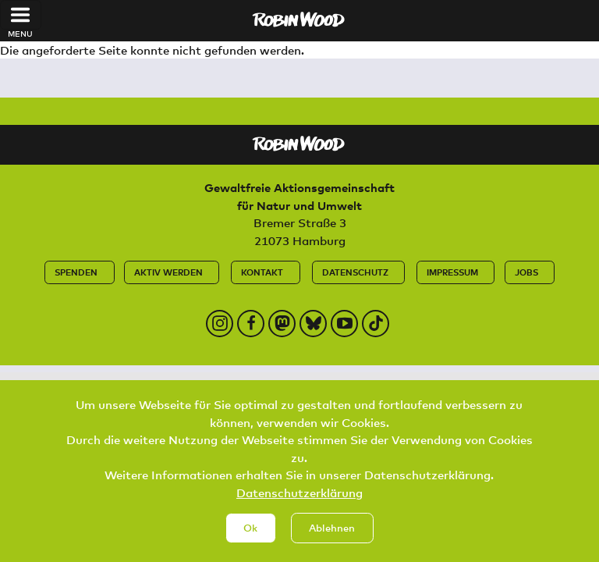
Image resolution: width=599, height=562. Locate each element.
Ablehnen (332, 538)
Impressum (452, 272)
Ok (250, 538)
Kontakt (262, 272)
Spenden (76, 272)
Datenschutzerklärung (299, 503)
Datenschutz (355, 272)
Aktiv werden (168, 272)
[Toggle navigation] (20, 15)
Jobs (526, 272)
